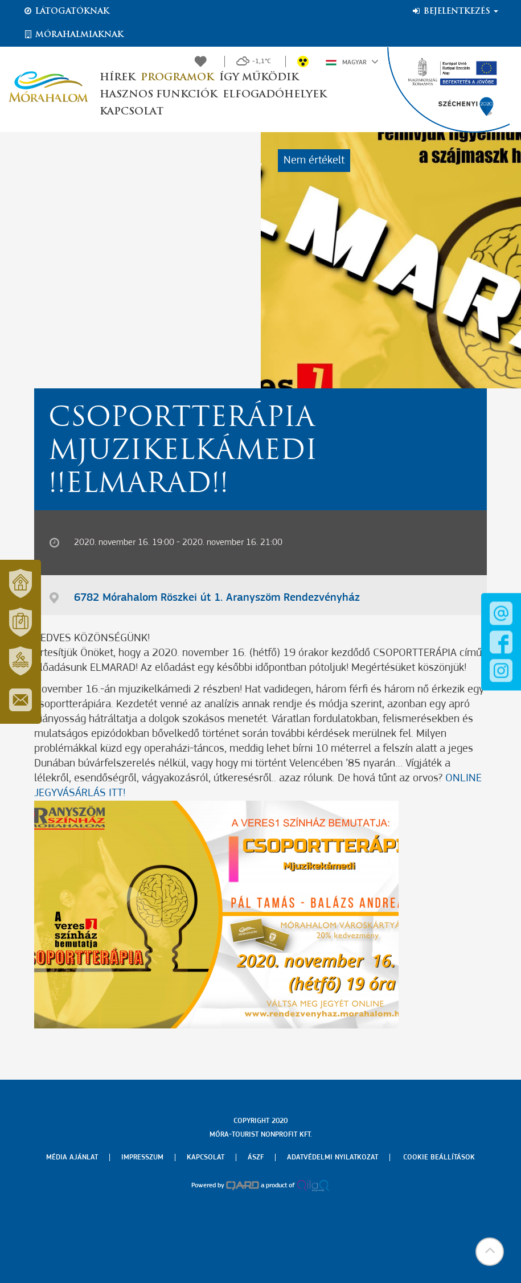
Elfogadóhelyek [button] (274, 95)
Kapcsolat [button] (131, 112)
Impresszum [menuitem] (142, 1157)
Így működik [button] (258, 78)
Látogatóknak (66, 11)
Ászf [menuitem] (256, 1157)
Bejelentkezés (454, 11)
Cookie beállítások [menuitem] (439, 1157)
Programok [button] (177, 78)
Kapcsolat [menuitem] (205, 1157)
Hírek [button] (117, 78)
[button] (489, 1251)
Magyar (352, 61)
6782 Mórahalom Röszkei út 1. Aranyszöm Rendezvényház (217, 598)
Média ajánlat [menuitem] (72, 1157)
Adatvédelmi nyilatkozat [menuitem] (332, 1157)
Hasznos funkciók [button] (158, 95)
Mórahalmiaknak (73, 34)
